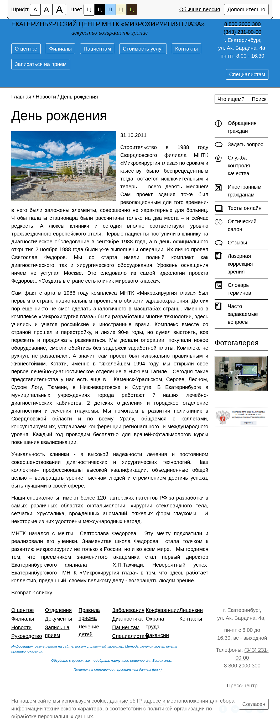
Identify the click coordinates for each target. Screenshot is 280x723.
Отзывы (231, 243)
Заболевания (128, 610)
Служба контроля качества (232, 165)
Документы (58, 619)
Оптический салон (235, 225)
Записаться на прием (41, 64)
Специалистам (247, 74)
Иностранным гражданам (238, 190)
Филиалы (60, 49)
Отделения (58, 610)
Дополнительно (246, 9)
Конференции (163, 610)
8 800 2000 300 (242, 666)
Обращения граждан (236, 126)
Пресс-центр (242, 685)
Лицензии (191, 610)
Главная (21, 97)
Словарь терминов (233, 288)
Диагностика (127, 619)
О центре (26, 49)
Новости (46, 97)
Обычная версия (199, 9)
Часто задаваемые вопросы (236, 314)
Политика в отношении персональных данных (112, 669)
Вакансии (157, 635)
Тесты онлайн (238, 208)
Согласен (253, 704)
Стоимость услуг (143, 49)
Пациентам (97, 49)
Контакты (186, 49)
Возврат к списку (31, 592)
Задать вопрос (239, 145)
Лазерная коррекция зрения (234, 263)
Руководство (26, 636)
